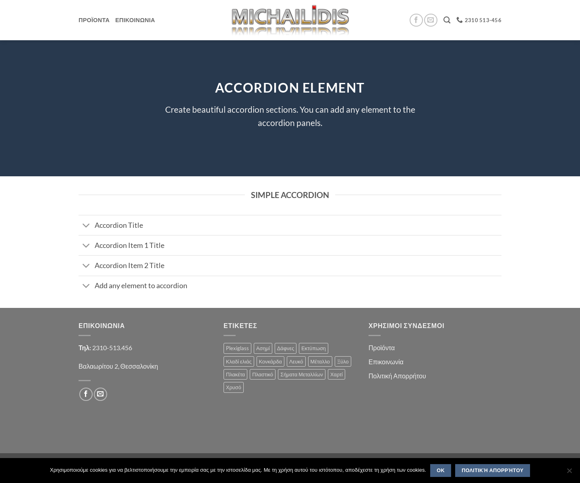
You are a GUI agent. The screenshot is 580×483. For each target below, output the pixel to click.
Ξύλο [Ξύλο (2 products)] (343, 361)
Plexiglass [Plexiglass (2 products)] (237, 348)
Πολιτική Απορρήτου (397, 376)
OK (441, 470)
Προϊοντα (94, 20)
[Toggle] (86, 226)
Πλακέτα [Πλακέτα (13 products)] (235, 374)
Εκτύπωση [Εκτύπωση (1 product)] (313, 348)
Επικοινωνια (135, 20)
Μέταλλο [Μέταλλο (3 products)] (320, 361)
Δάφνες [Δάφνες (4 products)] (285, 348)
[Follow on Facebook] (416, 20)
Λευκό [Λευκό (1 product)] (296, 361)
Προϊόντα (382, 347)
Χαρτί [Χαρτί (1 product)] (336, 374)
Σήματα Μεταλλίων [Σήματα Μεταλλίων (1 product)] (301, 374)
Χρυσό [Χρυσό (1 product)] (233, 387)
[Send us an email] (430, 20)
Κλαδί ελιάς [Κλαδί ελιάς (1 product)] (239, 361)
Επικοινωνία (386, 361)
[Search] (446, 20)
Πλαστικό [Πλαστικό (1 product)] (262, 374)
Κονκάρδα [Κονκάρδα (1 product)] (270, 361)
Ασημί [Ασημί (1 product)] (263, 348)
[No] (569, 472)
